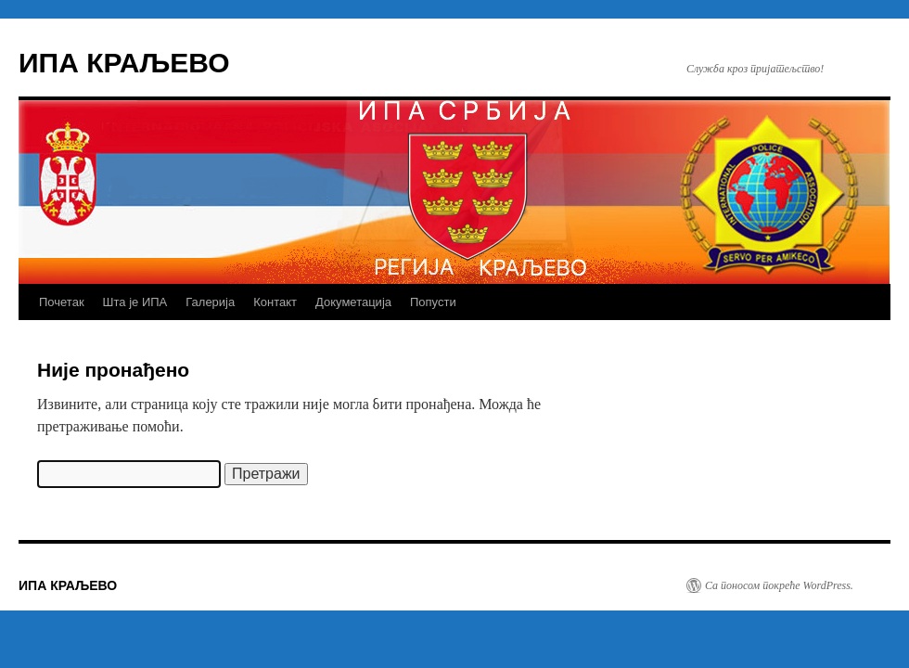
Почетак (61, 302)
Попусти (433, 302)
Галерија (210, 302)
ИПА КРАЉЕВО (124, 62)
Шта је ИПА (135, 302)
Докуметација (353, 302)
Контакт (275, 302)
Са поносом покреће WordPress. (779, 585)
